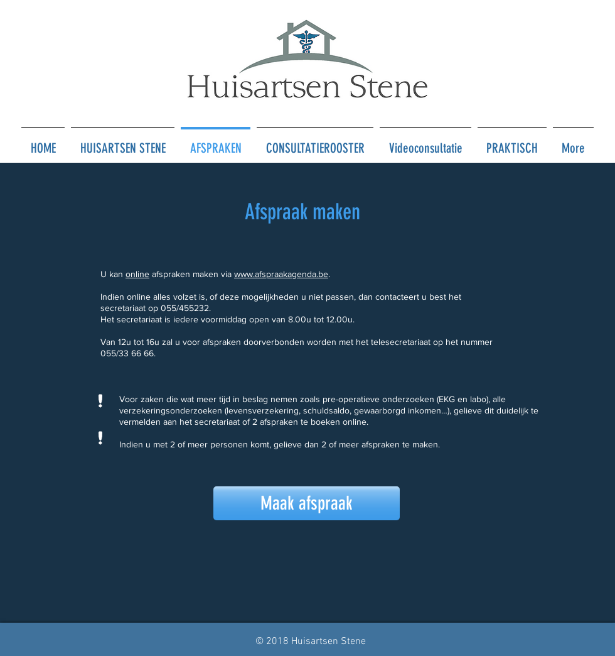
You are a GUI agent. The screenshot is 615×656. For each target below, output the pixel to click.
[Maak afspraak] (306, 503)
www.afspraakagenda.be (281, 274)
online (137, 274)
